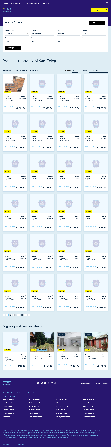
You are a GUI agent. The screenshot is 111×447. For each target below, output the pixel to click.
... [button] (16, 314)
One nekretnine (88, 412)
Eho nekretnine (34, 406)
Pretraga (13, 47)
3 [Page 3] (14, 314)
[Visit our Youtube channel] (45, 382)
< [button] (4, 314)
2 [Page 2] (10, 314)
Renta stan (6, 416)
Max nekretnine (88, 409)
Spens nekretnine (62, 406)
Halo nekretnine (88, 402)
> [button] (28, 314)
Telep (85, 33)
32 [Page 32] (18, 314)
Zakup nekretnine (35, 416)
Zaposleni (46, 3)
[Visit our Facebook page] (38, 382)
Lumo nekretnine (89, 416)
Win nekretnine (88, 406)
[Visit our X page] (49, 382)
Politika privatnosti (87, 382)
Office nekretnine (62, 402)
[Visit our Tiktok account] (55, 382)
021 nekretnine (61, 399)
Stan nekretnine (8, 409)
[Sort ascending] (73, 69)
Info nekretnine (88, 399)
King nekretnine (8, 412)
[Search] (106, 10)
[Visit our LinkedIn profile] (52, 382)
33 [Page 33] (22, 314)
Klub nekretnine (8, 406)
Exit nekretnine (34, 409)
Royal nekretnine (9, 402)
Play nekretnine (61, 409)
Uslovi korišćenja (102, 382)
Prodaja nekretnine (63, 416)
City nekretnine (34, 399)
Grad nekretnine (8, 399)
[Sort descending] (76, 69)
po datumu (94, 70)
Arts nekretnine (61, 412)
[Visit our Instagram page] (42, 382)
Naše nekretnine (16, 3)
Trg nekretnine (34, 412)
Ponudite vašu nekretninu (32, 3)
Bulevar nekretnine (36, 402)
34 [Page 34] (26, 314)
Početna (5, 3)
